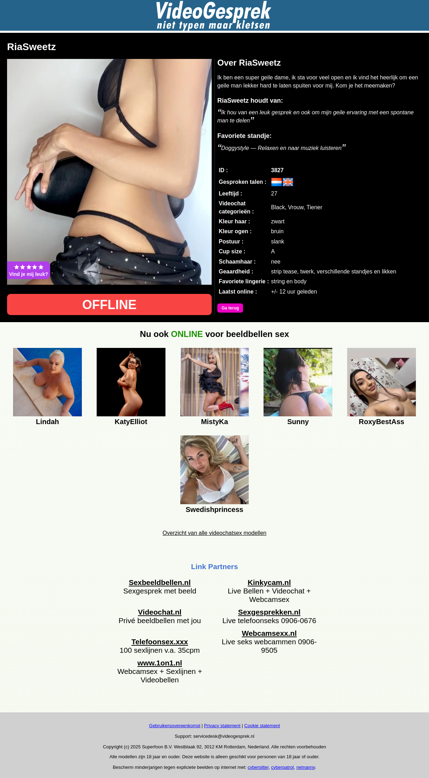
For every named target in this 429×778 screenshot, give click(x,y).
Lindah (47, 422)
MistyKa (214, 422)
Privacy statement (222, 725)
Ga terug (230, 308)
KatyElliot (131, 422)
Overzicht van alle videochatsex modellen (214, 533)
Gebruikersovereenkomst (174, 725)
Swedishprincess (214, 509)
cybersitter (258, 767)
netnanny (305, 767)
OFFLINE (109, 304)
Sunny (298, 422)
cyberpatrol (282, 767)
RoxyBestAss (381, 422)
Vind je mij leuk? (28, 270)
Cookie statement (262, 725)
